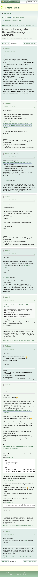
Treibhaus (8, 103)
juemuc (7, 251)
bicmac (7, 48)
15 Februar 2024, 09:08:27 (9, 200)
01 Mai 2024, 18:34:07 (8, 300)
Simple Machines (24, 574)
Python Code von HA (9, 480)
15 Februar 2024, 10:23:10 (9, 253)
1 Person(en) (6, 180)
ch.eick (7, 297)
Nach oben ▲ (29, 572)
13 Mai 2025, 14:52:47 (8, 388)
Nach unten (5, 43)
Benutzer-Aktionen (30, 43)
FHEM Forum (12, 7)
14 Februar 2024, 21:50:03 (9, 106)
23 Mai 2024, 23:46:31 (8, 349)
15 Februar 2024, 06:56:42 (9, 157)
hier (26, 540)
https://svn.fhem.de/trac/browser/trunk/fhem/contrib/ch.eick (18, 340)
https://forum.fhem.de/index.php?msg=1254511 (17, 162)
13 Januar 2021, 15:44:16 (9, 51)
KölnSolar (8, 154)
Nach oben (5, 561)
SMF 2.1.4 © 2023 (14, 574)
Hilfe (6, 572)
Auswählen (10, 457)
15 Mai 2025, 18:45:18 (8, 534)
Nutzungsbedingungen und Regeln (16, 572)
